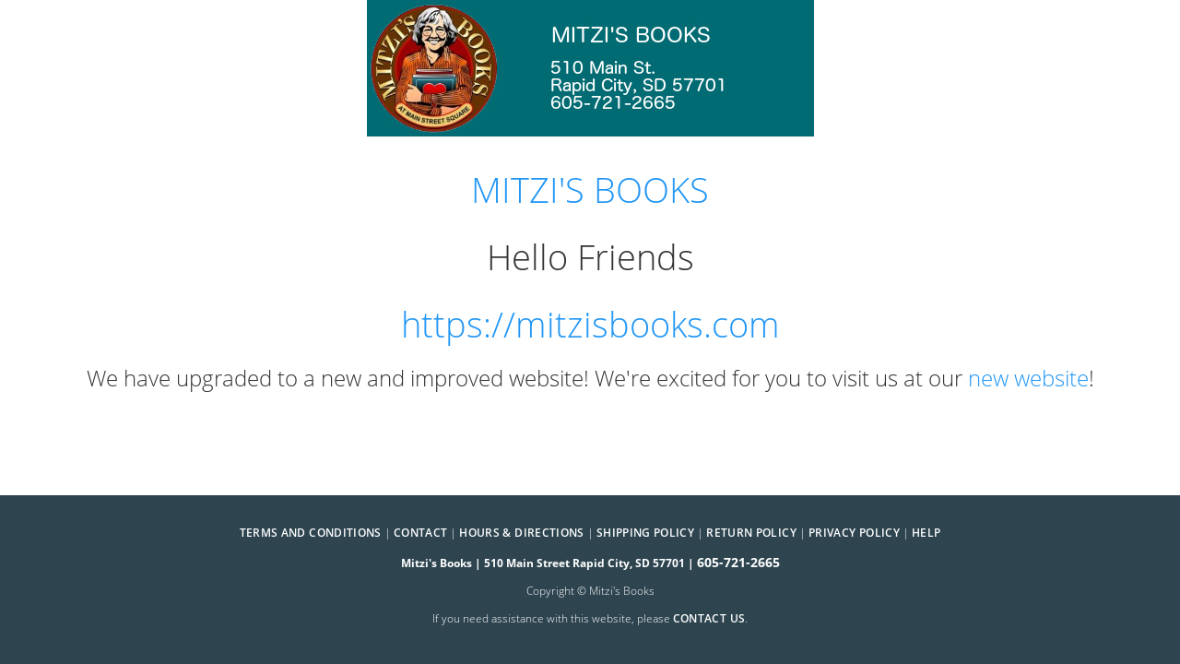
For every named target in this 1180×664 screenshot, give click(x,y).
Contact (421, 532)
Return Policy (751, 532)
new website (1028, 377)
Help (926, 532)
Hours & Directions (521, 532)
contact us (709, 618)
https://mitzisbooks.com (590, 324)
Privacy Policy (854, 532)
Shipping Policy (645, 532)
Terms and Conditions (311, 532)
